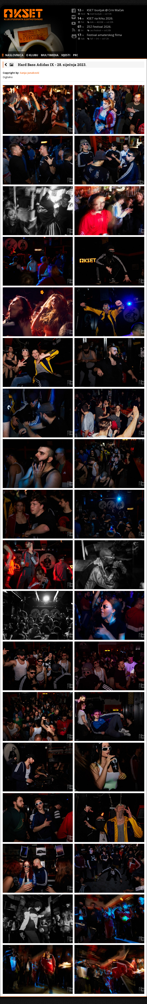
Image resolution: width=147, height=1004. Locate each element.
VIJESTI (65, 55)
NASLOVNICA (14, 55)
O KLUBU (32, 55)
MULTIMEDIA (49, 55)
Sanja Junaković (29, 72)
